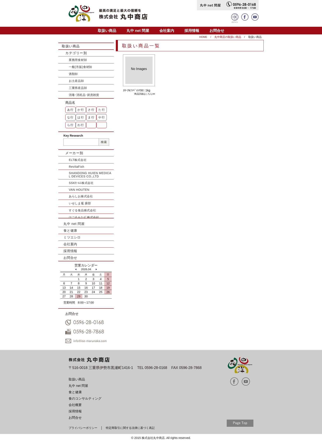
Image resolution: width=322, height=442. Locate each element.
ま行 (91, 117)
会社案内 (166, 30)
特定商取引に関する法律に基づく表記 (130, 427)
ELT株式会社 (77, 160)
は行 (80, 117)
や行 (101, 117)
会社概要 (75, 405)
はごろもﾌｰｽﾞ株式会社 (84, 217)
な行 (70, 117)
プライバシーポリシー (83, 427)
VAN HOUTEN (79, 189)
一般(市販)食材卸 (80, 67)
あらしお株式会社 (81, 196)
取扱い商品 (107, 30)
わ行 (80, 125)
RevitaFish (76, 166)
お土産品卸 (76, 81)
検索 (104, 142)
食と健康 (70, 230)
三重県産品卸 (78, 88)
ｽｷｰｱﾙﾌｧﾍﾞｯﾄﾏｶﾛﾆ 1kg (136, 90)
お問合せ (216, 30)
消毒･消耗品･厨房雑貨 (84, 95)
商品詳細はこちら (143, 94)
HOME (203, 36)
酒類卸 (73, 74)
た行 (101, 109)
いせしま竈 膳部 (80, 203)
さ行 (91, 109)
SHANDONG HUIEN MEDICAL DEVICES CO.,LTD (90, 174)
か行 (80, 109)
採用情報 (191, 30)
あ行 (70, 109)
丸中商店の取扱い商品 (227, 36)
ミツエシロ (72, 237)
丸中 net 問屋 (137, 30)
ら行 (70, 125)
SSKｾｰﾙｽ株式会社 (81, 183)
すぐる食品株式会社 (82, 210)
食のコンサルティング (85, 398)
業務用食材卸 (78, 60)
